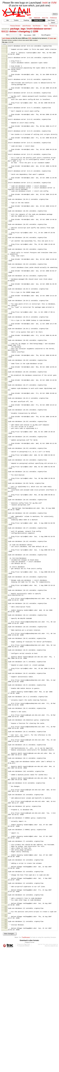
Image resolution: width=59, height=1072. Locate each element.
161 (6, 416)
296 (6, 722)
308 (6, 748)
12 (6, 68)
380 (6, 910)
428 (6, 1014)
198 (6, 499)
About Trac (45, 17)
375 (6, 898)
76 (6, 215)
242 (6, 602)
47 (6, 149)
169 (6, 435)
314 (6, 761)
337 (6, 812)
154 (6, 399)
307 (6, 746)
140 (6, 367)
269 (6, 660)
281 (6, 688)
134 (6, 353)
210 (6, 525)
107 (6, 287)
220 (6, 548)
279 (6, 684)
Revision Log (53, 25)
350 (6, 842)
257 (6, 634)
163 (6, 420)
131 (6, 344)
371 (6, 889)
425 (6, 1007)
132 (6, 348)
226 (6, 565)
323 (6, 780)
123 (6, 325)
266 (6, 654)
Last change (6, 38)
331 (6, 799)
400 (6, 953)
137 (6, 359)
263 (6, 646)
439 (6, 1041)
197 (6, 497)
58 (6, 173)
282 (6, 690)
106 (6, 285)
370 (6, 887)
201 (6, 507)
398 (6, 949)
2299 (35, 31)
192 (6, 486)
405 (6, 963)
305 (6, 741)
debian (13, 31)
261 (6, 642)
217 (6, 543)
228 (6, 569)
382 (6, 914)
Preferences (53, 17)
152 (6, 395)
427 (6, 1012)
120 (6, 317)
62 (6, 183)
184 (6, 469)
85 (6, 236)
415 (6, 986)
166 (6, 427)
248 (6, 615)
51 (6, 158)
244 (6, 605)
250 (6, 619)
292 (6, 712)
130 (6, 340)
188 (6, 478)
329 (6, 793)
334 (6, 804)
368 (6, 884)
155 (6, 403)
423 (6, 1003)
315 (6, 763)
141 (6, 368)
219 (6, 546)
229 (6, 571)
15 (6, 77)
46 (6, 146)
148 (6, 383)
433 (6, 1026)
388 (6, 927)
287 (6, 701)
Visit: (7, 35)
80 (6, 225)
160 (6, 412)
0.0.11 (4, 31)
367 (6, 880)
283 (6, 694)
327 (6, 789)
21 (6, 90)
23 (6, 94)
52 (6, 160)
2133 (29, 38)
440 (6, 1043)
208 (6, 522)
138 (6, 361)
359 (6, 861)
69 (6, 200)
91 (6, 249)
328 (6, 791)
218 (6, 544)
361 (6, 866)
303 (6, 737)
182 (6, 465)
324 (6, 782)
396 (6, 944)
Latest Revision (26, 25)
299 (6, 727)
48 (6, 150)
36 (6, 124)
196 (6, 495)
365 (6, 876)
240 (6, 598)
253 (6, 626)
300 (6, 729)
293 (6, 714)
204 (6, 512)
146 (6, 380)
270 (6, 661)
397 (6, 945)
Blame (46, 25)
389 (6, 929)
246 (6, 611)
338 (6, 814)
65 (6, 190)
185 (6, 473)
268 (6, 658)
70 (6, 201)
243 (6, 604)
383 (6, 915)
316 (6, 765)
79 (6, 223)
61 (6, 181)
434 (6, 1028)
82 (6, 228)
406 (6, 965)
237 (6, 590)
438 (6, 1037)
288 (6, 703)
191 (6, 484)
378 (6, 904)
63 (6, 187)
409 (6, 973)
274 (6, 671)
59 (6, 175)
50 (6, 156)
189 (6, 480)
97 (6, 264)
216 (6, 539)
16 (6, 78)
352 (6, 846)
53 (6, 162)
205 (6, 516)
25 (6, 99)
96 (6, 263)
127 (6, 334)
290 (6, 708)
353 (6, 848)
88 (6, 242)
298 (6, 725)
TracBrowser (26, 1060)
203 (6, 511)
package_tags (17, 28)
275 (6, 675)
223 (6, 558)
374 (6, 897)
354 (6, 850)
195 (6, 494)
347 (6, 835)
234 (6, 582)
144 (6, 374)
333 (6, 803)
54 (6, 163)
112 (6, 298)
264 (6, 650)
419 (6, 993)
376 (6, 901)
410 (6, 975)
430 (6, 1018)
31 (6, 115)
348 (6, 836)
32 (6, 116)
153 (6, 397)
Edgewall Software (24, 1068)
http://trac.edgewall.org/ (51, 1068)
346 (6, 831)
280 (6, 686)
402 (6, 957)
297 (6, 724)
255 (6, 630)
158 (6, 408)
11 (6, 67)
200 (6, 505)
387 (6, 925)
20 (6, 88)
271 (6, 665)
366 (6, 878)
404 (6, 961)
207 (6, 520)
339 (6, 816)
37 (6, 128)
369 (6, 885)
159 (6, 411)
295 (6, 720)
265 (6, 652)
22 (6, 92)
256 (6, 632)
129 (6, 338)
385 (6, 919)
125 (6, 329)
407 (6, 967)
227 (6, 567)
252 (6, 625)
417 (6, 990)
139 (6, 363)
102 (6, 276)
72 (6, 205)
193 (6, 490)
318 (6, 769)
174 (6, 448)
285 (6, 697)
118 (6, 312)
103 (6, 277)
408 (6, 971)
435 (6, 1030)
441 (6, 1045)
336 (6, 808)
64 (6, 188)
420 (6, 997)
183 (6, 467)
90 (6, 248)
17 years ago (52, 38)
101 (6, 272)
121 (6, 321)
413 (6, 980)
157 (6, 407)
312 (6, 755)
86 (6, 238)
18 (6, 84)
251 (6, 621)
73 (6, 207)
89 (6, 244)
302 (6, 735)
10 (6, 65)
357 (6, 857)
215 (6, 537)
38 (6, 130)
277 (6, 680)
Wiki (7, 20)
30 (6, 111)
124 (6, 327)
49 (6, 154)
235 (6, 586)
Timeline (16, 20)
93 (6, 253)
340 (6, 817)
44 (6, 143)
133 (6, 349)
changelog (24, 31)
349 (6, 840)
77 (6, 219)
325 (6, 786)
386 (6, 923)
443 (6, 1048)
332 (6, 800)
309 (6, 750)
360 (6, 865)
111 (6, 297)
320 (6, 774)
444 (6, 1050)
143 (6, 372)
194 (6, 492)
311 (6, 754)
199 (6, 503)
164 (6, 422)
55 (6, 167)
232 (6, 579)
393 (6, 938)
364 (6, 874)
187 (6, 476)
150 (6, 389)
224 (6, 562)
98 (6, 266)
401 (6, 955)
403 (6, 959)
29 (6, 109)
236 (6, 588)
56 (6, 169)
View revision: (28, 35)
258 (6, 636)
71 (6, 204)
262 (6, 644)
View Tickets (51, 20)
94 (6, 257)
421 (6, 999)
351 (6, 844)
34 (6, 120)
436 (6, 1031)
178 (6, 455)
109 (6, 293)
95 (6, 259)
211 (6, 529)
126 (6, 330)
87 (6, 240)
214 (6, 535)
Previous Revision (15, 25)
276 (6, 676)
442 (6, 1046)
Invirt (45, 2)
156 (6, 405)
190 (6, 482)
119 (6, 316)
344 (6, 827)
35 (6, 122)
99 (6, 268)
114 (6, 302)
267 (6, 655)
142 (6, 370)
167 (6, 431)
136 (6, 357)
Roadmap (26, 20)
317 (6, 767)
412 (6, 979)
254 (6, 628)
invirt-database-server (39, 28)
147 (6, 381)
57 (6, 171)
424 (6, 1005)
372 (6, 891)
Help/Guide (37, 17)
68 (6, 196)
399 (6, 951)
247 (6, 613)
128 (6, 336)
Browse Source (38, 20)
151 (6, 391)
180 (6, 461)
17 (6, 82)
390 (6, 931)
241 (6, 599)
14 (6, 75)
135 (6, 355)
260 (6, 640)
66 (6, 192)
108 (6, 289)
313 (6, 759)
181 (6, 463)
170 (6, 437)
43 (6, 141)
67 (6, 194)
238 (6, 594)
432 (6, 1022)
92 (6, 251)
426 (6, 1011)
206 (6, 518)
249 (6, 617)
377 (6, 902)
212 (6, 531)
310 (6, 752)
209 (6, 524)
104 (6, 280)
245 (6, 609)
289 (6, 707)
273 (6, 669)
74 (6, 211)
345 (6, 829)
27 (6, 103)
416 (6, 988)
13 (6, 71)
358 (6, 859)
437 (6, 1035)
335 (6, 806)
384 (6, 917)
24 (6, 98)
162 (6, 418)
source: (5, 28)
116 (6, 308)
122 (6, 323)
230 (6, 573)
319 (6, 773)
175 (6, 450)
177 (6, 454)
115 (6, 306)
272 (6, 667)
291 (6, 710)
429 (6, 1016)
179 (6, 459)
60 (6, 179)
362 (6, 871)
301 (6, 733)
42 (6, 137)
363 (6, 872)
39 (6, 132)
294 (6, 716)
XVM (53, 2)
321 (6, 776)
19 (6, 86)
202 (6, 508)
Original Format (29, 1065)
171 (6, 441)
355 (6, 851)
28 (6, 107)
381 (6, 912)
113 (6, 300)
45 (6, 145)
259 (6, 639)
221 (6, 552)
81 (6, 227)
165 (6, 426)
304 (6, 738)
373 (6, 893)
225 (6, 563)
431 (6, 1020)
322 (6, 778)
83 (6, 232)
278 (6, 682)
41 (6, 135)
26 (6, 101)
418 (6, 992)
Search (53, 22)
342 (6, 821)
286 (6, 699)
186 (6, 474)
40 (6, 133)
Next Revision (37, 25)
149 (6, 385)
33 (6, 119)
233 (6, 581)
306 (6, 742)
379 (6, 906)
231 (6, 577)
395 (6, 942)
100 (6, 270)
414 (6, 984)
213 (6, 533)
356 (6, 855)
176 (6, 452)
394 (6, 940)
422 (6, 1001)
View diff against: (49, 35)
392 (6, 936)
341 (6, 820)
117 (6, 310)
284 (6, 695)
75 (6, 214)
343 (6, 825)
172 (6, 442)
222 (6, 556)
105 (6, 281)
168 (6, 433)
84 (6, 234)
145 (6, 376)
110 (6, 295)
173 (6, 446)
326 (6, 787)
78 (6, 221)
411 (6, 977)
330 (6, 795)
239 (6, 596)
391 (6, 932)
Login (30, 17)
